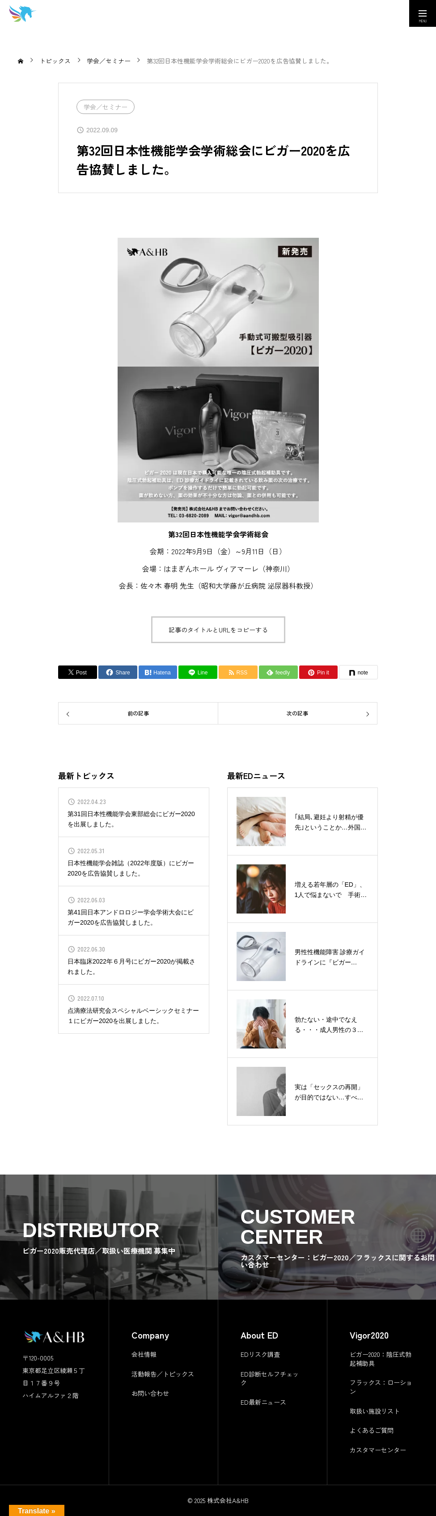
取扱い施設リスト (375, 1411)
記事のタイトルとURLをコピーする (218, 629)
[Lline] (197, 672)
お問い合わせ (150, 1393)
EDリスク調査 (260, 1354)
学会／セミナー (105, 106)
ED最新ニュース (263, 1402)
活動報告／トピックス (162, 1373)
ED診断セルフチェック (270, 1378)
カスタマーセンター (378, 1449)
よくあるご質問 (372, 1430)
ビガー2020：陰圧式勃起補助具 (380, 1359)
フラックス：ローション (381, 1387)
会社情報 (144, 1354)
